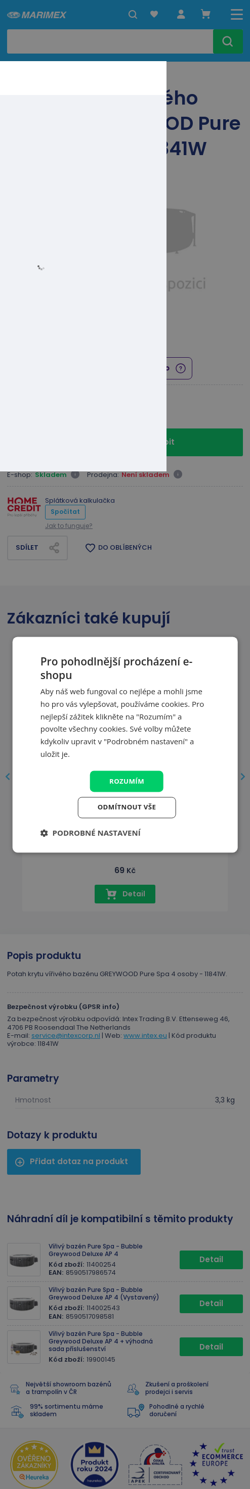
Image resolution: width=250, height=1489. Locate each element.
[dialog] (125, 745)
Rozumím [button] (126, 780)
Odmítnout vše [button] (126, 807)
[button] (90, 833)
